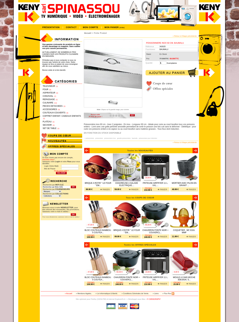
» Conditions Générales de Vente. (135, 293)
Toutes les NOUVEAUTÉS (141, 151)
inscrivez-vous (48, 160)
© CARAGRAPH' (154, 299)
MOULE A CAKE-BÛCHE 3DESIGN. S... (184, 278)
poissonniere (90, 138)
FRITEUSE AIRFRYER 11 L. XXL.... (155, 184)
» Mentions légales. (84, 293)
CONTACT (71, 27)
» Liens (156, 293)
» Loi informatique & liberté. (106, 293)
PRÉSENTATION (51, 27)
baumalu (135, 138)
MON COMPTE (91, 27)
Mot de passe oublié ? (61, 171)
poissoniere (99, 138)
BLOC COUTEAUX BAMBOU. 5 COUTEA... (98, 231)
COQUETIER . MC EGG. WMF (184, 231)
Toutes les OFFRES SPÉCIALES (141, 245)
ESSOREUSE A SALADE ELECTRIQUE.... (127, 184)
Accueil (87, 33)
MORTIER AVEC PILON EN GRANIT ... (184, 184)
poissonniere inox (110, 138)
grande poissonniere (124, 138)
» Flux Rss (168, 293)
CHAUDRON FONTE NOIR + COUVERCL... (155, 231)
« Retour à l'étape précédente (185, 36)
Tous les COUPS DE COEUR (141, 198)
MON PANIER (115, 27)
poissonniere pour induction (148, 138)
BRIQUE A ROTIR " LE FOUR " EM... (98, 184)
